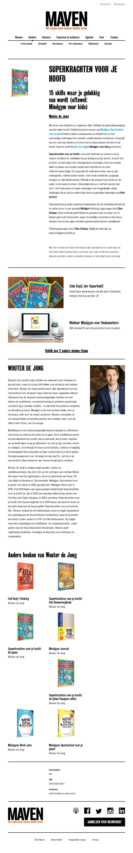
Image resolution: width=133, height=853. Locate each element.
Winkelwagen (119, 4)
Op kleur (108, 43)
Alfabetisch (93, 43)
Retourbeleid (56, 840)
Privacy (95, 840)
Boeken (32, 37)
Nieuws (19, 37)
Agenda (89, 37)
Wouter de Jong (59, 116)
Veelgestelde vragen (77, 840)
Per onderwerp (75, 43)
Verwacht (42, 43)
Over (101, 37)
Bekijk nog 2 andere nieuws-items (66, 351)
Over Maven (39, 840)
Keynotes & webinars (68, 37)
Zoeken (114, 37)
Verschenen (57, 43)
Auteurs (46, 37)
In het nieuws (26, 43)
